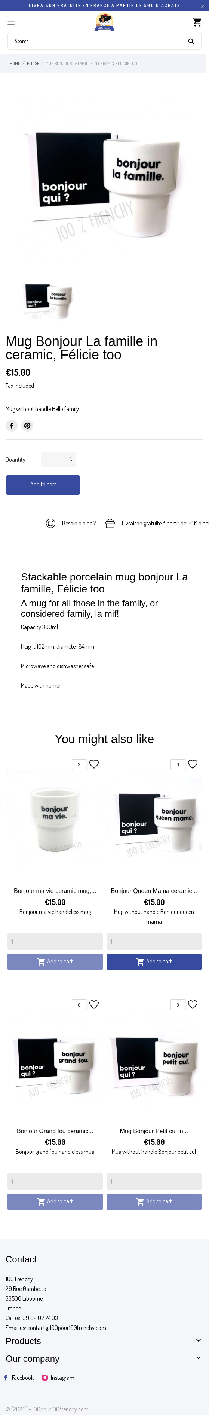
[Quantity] (55, 941)
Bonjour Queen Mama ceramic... (154, 891)
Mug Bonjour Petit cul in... (154, 1131)
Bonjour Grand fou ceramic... (55, 1131)
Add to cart (43, 484)
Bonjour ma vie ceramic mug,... (55, 891)
